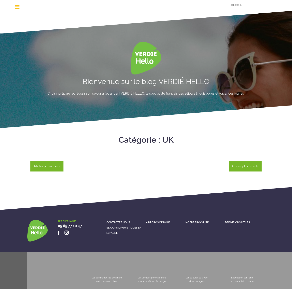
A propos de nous (158, 222)
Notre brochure (197, 222)
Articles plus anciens (46, 166)
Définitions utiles (237, 222)
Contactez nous (118, 222)
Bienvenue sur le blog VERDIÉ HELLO (146, 81)
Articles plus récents (245, 166)
